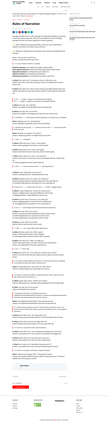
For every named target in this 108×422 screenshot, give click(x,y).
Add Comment (20, 387)
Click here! (29, 16)
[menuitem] (30, 2)
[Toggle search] (94, 2)
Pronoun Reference (76, 16)
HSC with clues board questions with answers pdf (82, 31)
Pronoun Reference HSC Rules (77, 25)
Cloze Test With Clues (74, 29)
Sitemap (78, 410)
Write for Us (79, 412)
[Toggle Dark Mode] (91, 2)
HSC (42, 6)
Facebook (14, 403)
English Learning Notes (62, 420)
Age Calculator (55, 6)
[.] (88, 3)
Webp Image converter (65, 6)
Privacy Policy (79, 408)
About (77, 403)
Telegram (14, 406)
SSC (38, 6)
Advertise (48, 6)
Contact (78, 406)
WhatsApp (14, 408)
